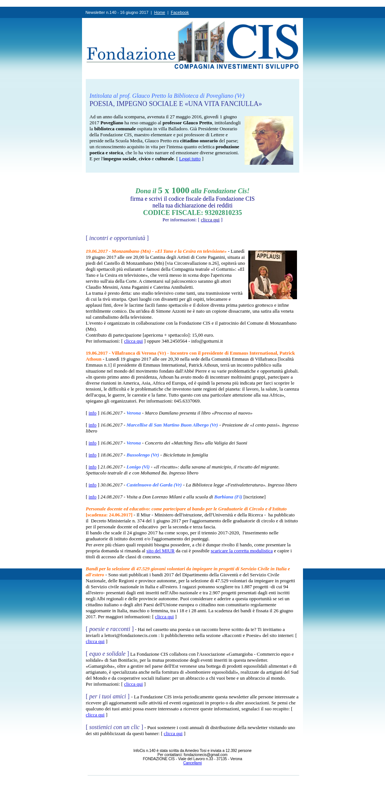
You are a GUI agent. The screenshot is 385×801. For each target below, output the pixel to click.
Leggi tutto (189, 158)
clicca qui (133, 341)
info (93, 413)
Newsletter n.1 (98, 12)
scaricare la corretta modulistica (242, 550)
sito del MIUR (160, 550)
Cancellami (192, 763)
